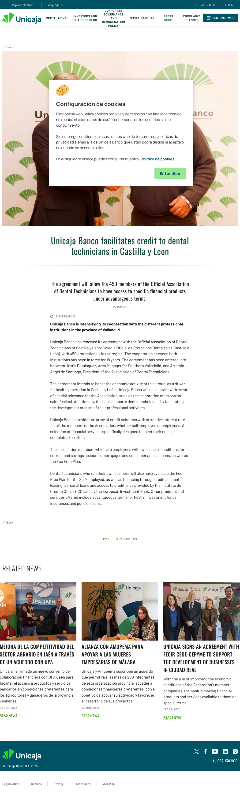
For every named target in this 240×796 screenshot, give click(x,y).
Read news (90, 715)
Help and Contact (22, 5)
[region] (121, 133)
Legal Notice (10, 784)
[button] (7, 47)
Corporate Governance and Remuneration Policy (113, 17)
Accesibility (83, 784)
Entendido (170, 173)
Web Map (109, 784)
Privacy (59, 784)
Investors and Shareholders (85, 18)
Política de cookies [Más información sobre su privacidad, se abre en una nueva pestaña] (158, 159)
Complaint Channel (191, 18)
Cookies (36, 784)
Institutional (57, 18)
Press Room (168, 18)
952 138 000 (225, 760)
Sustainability (142, 18)
